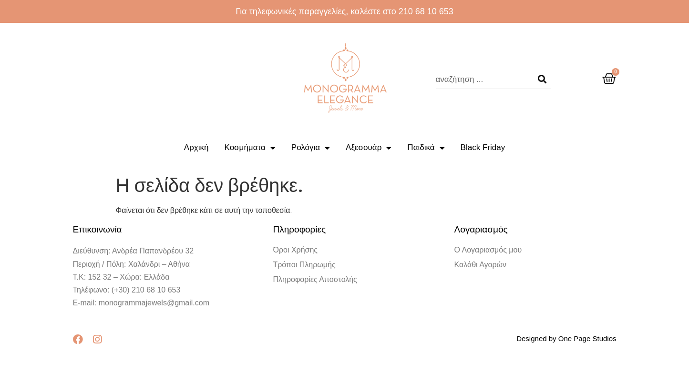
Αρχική (196, 147)
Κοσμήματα (250, 148)
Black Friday (483, 147)
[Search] (542, 80)
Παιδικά (425, 148)
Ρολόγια (310, 148)
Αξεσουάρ (368, 148)
